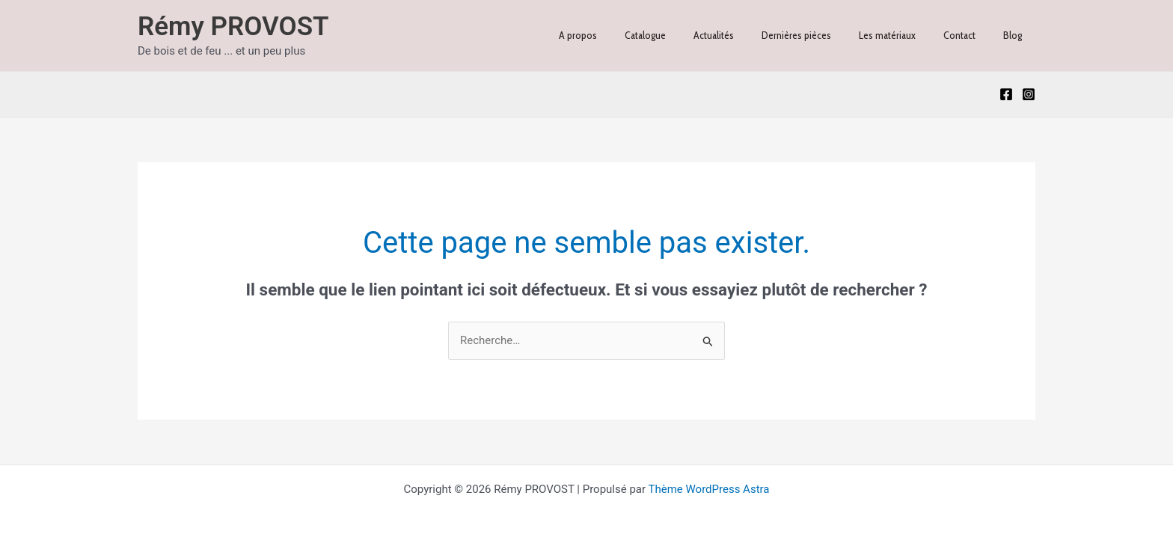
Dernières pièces (819, 35)
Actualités (743, 35)
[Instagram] (1028, 94)
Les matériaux (903, 35)
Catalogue (681, 35)
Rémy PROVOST (233, 26)
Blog (1015, 35)
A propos (621, 35)
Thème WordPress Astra (709, 489)
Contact (969, 35)
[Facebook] (1006, 94)
